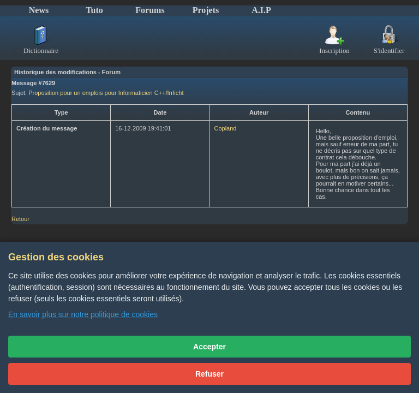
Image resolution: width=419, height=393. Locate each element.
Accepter (209, 346)
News (39, 10)
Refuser (209, 374)
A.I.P (261, 10)
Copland (225, 128)
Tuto (94, 10)
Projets (206, 10)
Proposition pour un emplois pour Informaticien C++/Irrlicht (105, 93)
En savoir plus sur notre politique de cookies (83, 314)
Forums (149, 10)
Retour (20, 219)
